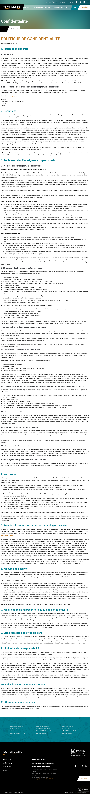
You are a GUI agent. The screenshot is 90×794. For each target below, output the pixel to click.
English (71, 2)
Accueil (48, 2)
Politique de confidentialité (41, 767)
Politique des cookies (38, 759)
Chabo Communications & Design (79, 792)
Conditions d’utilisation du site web (43, 763)
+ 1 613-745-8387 (48, 779)
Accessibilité (7, 759)
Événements (55, 2)
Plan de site (6, 770)
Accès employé (7, 763)
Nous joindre (58, 7)
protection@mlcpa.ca (37, 779)
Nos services (25, 7)
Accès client (64, 2)
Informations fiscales (43, 7)
